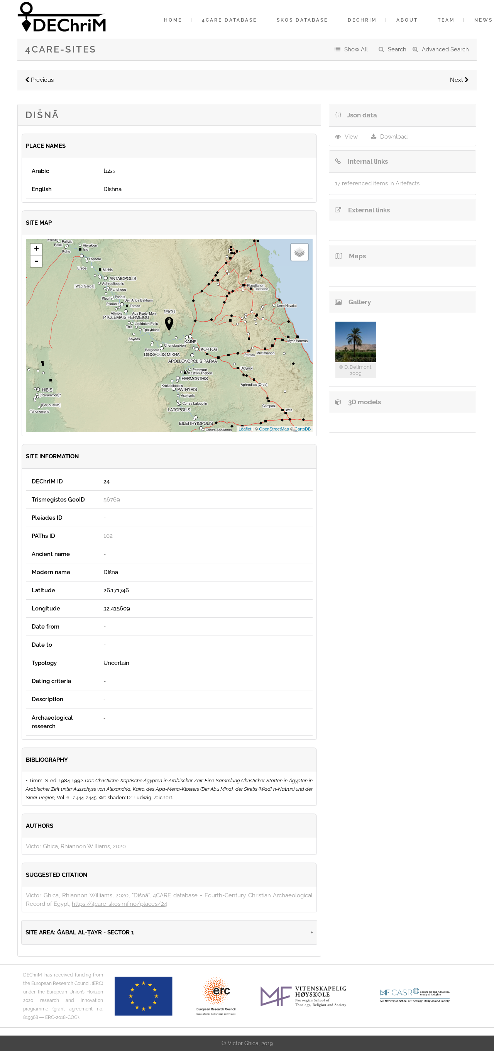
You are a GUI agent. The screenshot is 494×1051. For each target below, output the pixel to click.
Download (394, 136)
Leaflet (245, 429)
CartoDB (302, 429)
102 (108, 535)
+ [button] (36, 249)
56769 (111, 499)
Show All (356, 49)
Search (397, 49)
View (351, 136)
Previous (39, 79)
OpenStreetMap (274, 429)
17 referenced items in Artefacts (377, 183)
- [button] (36, 261)
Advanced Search (445, 49)
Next (459, 79)
